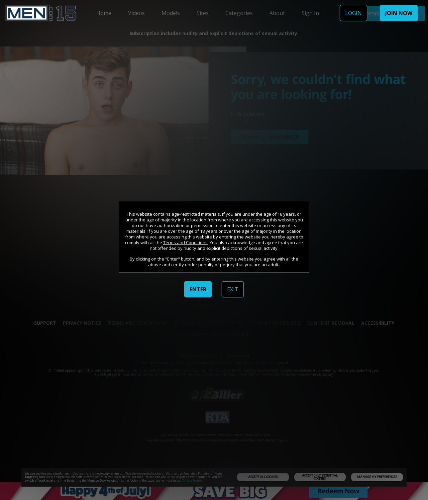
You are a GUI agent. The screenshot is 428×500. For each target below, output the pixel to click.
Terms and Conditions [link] (185, 242)
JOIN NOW (398, 13)
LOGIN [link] (353, 13)
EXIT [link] (232, 289)
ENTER (198, 289)
